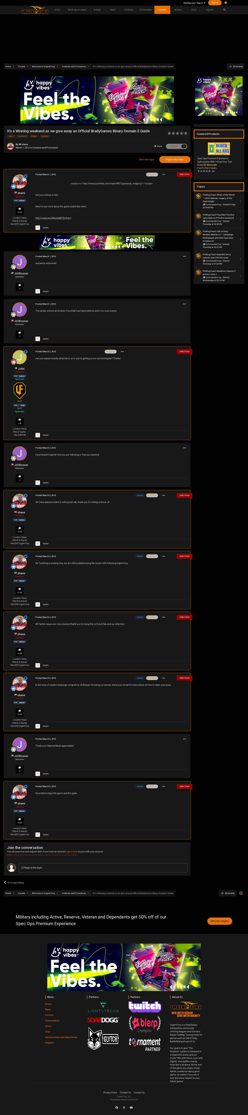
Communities (146, 10)
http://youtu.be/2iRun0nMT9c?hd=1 (53, 218)
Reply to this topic (175, 159)
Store (193, 10)
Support (209, 10)
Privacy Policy (110, 1092)
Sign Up (214, 3)
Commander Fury (214, 204)
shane (25, 144)
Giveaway (128, 10)
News (112, 10)
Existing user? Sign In (194, 3)
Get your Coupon (220, 921)
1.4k (19, 421)
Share (158, 146)
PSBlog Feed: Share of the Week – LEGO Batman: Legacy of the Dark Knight (219, 198)
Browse (178, 10)
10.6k (19, 210)
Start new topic (146, 159)
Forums (162, 10)
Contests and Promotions (45, 147)
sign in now (72, 851)
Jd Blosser (21, 273)
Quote (45, 227)
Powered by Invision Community (124, 1100)
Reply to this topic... (32, 867)
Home (57, 10)
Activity (97, 10)
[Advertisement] (124, 37)
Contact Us (125, 1092)
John (21, 368)
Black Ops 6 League (77, 10)
